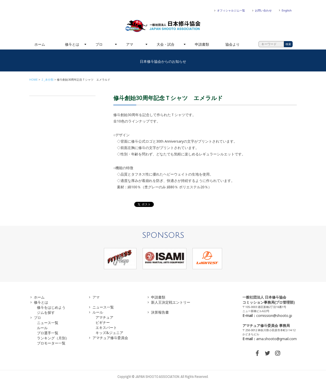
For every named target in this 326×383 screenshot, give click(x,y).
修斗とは (72, 44)
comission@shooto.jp (274, 315)
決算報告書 (160, 312)
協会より (232, 44)
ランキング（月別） (53, 338)
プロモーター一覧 (51, 343)
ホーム (39, 44)
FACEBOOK (257, 353)
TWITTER (267, 353)
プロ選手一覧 (47, 332)
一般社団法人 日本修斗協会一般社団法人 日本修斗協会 (163, 26)
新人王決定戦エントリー (170, 302)
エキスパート (106, 327)
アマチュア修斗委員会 (110, 337)
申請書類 (202, 44)
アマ (129, 44)
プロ (99, 44)
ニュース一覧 (47, 322)
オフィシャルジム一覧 (231, 10)
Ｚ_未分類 (47, 79)
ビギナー (103, 322)
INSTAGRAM (278, 353)
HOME (33, 79)
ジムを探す (46, 312)
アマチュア (104, 317)
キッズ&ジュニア (109, 332)
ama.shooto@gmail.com (276, 338)
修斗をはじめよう (51, 307)
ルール (42, 327)
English (287, 10)
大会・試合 (165, 44)
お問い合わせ (263, 10)
